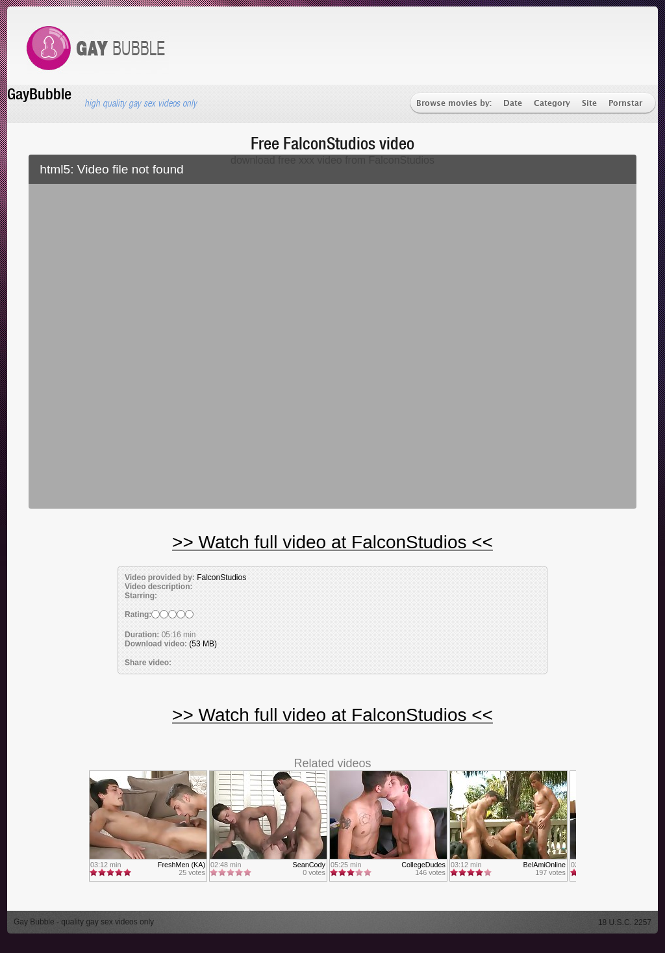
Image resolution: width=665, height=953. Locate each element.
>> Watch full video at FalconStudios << (332, 542)
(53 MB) (203, 643)
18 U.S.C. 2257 (624, 922)
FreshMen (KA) (181, 865)
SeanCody (309, 865)
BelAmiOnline (544, 865)
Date (512, 103)
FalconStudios (221, 577)
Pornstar (625, 103)
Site (589, 103)
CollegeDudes (423, 865)
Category (552, 103)
